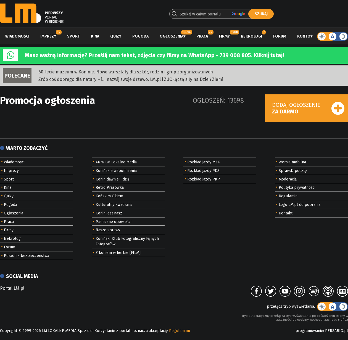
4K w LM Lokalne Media (116, 162)
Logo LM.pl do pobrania (299, 204)
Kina (95, 36)
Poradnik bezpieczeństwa (26, 255)
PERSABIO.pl (336, 330)
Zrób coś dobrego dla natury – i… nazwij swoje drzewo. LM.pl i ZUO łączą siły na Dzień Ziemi (130, 79)
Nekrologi (251, 36)
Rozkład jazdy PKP (203, 179)
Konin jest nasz (109, 213)
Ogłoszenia (171, 36)
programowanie (309, 330)
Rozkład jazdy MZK (203, 162)
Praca (202, 36)
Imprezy (48, 36)
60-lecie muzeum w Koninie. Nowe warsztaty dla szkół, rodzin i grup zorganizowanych (125, 72)
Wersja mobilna (292, 162)
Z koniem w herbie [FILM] (118, 252)
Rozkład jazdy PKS (203, 170)
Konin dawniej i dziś (113, 179)
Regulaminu (179, 330)
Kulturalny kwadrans (114, 204)
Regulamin (288, 196)
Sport (73, 36)
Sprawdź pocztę (293, 170)
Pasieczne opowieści (113, 221)
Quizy (115, 36)
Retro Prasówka (110, 187)
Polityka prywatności (297, 187)
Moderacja (288, 179)
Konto (303, 36)
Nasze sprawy (108, 230)
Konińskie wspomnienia (116, 170)
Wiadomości (17, 36)
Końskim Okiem (109, 196)
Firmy (224, 36)
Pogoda (140, 36)
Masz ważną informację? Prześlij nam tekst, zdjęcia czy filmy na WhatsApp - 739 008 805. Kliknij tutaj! (154, 55)
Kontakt (285, 213)
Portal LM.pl (12, 288)
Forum (279, 36)
